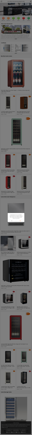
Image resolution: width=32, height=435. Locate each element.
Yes (20, 220)
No (11, 220)
